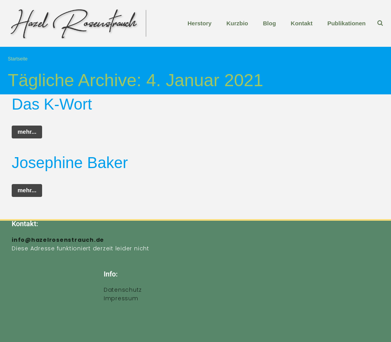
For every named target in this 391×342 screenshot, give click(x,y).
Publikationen (346, 23)
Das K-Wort (52, 104)
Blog (269, 23)
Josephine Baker (70, 162)
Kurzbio (237, 23)
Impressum (121, 298)
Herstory (200, 23)
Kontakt (302, 23)
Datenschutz (123, 290)
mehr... (27, 131)
